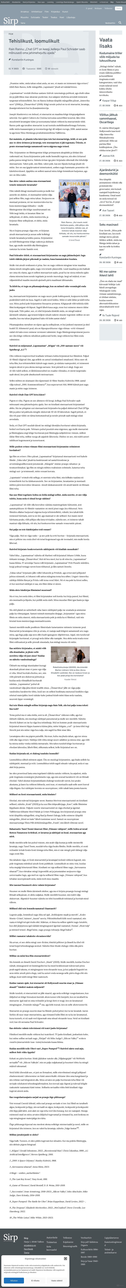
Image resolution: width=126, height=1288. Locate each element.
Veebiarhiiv (110, 23)
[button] (65, 1258)
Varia (23, 23)
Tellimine (109, 8)
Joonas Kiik (108, 156)
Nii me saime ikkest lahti (107, 274)
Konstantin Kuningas (23, 60)
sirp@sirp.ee (30, 1245)
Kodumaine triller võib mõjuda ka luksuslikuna (110, 57)
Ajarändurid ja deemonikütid (108, 172)
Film (47, 12)
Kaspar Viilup (109, 101)
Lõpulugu (71, 17)
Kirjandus (55, 12)
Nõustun (14, 1280)
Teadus (54, 17)
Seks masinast (108, 225)
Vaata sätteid (56, 1280)
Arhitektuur (36, 12)
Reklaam (98, 8)
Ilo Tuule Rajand (110, 315)
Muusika (24, 17)
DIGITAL (120, 1285)
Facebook (28, 1249)
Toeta (118, 8)
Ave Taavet (108, 210)
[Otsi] (120, 22)
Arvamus (25, 12)
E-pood (89, 8)
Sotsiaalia (35, 17)
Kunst (65, 12)
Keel (62, 17)
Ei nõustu (35, 1280)
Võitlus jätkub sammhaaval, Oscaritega (108, 118)
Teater (45, 17)
